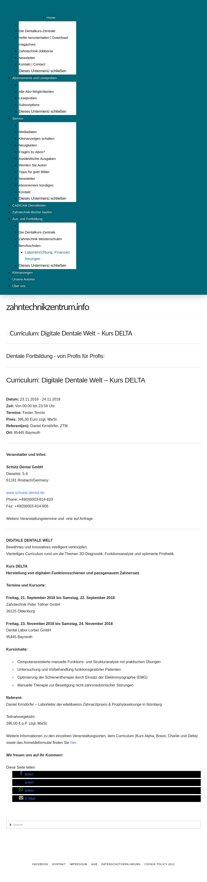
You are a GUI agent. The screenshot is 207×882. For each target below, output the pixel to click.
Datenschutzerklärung (121, 864)
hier (73, 743)
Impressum (78, 864)
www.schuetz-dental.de (25, 493)
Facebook (40, 864)
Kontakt (59, 864)
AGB (94, 864)
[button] (26, 774)
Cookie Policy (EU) (159, 864)
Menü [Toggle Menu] (51, 3)
